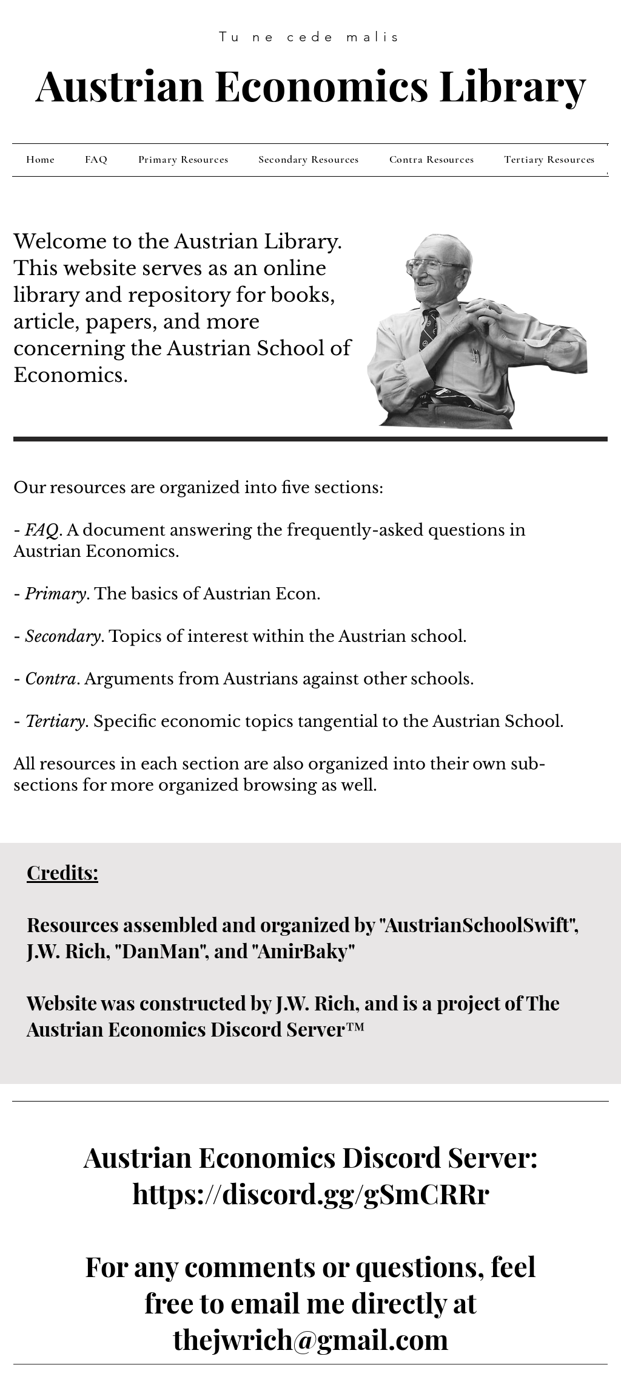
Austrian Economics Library (311, 83)
